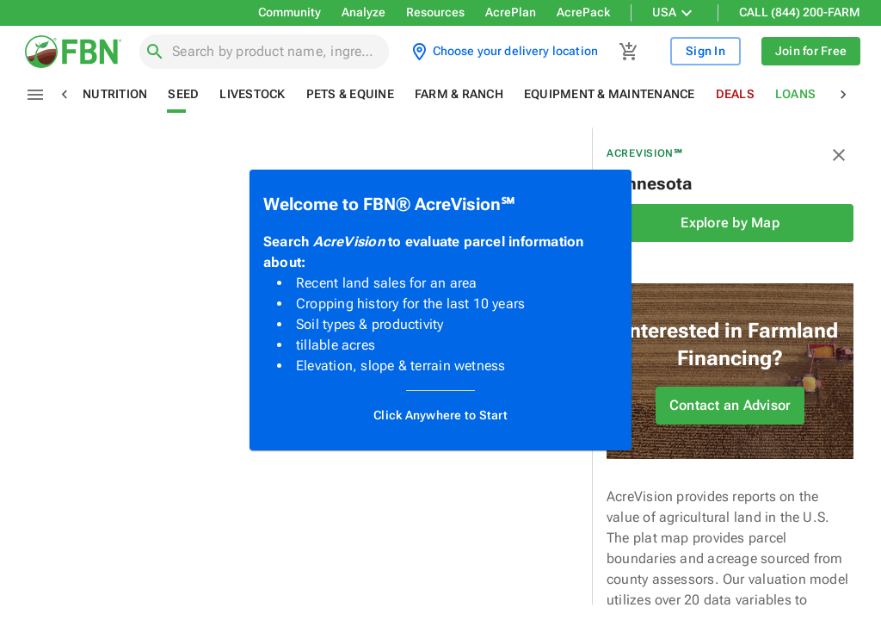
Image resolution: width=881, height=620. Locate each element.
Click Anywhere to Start (440, 415)
